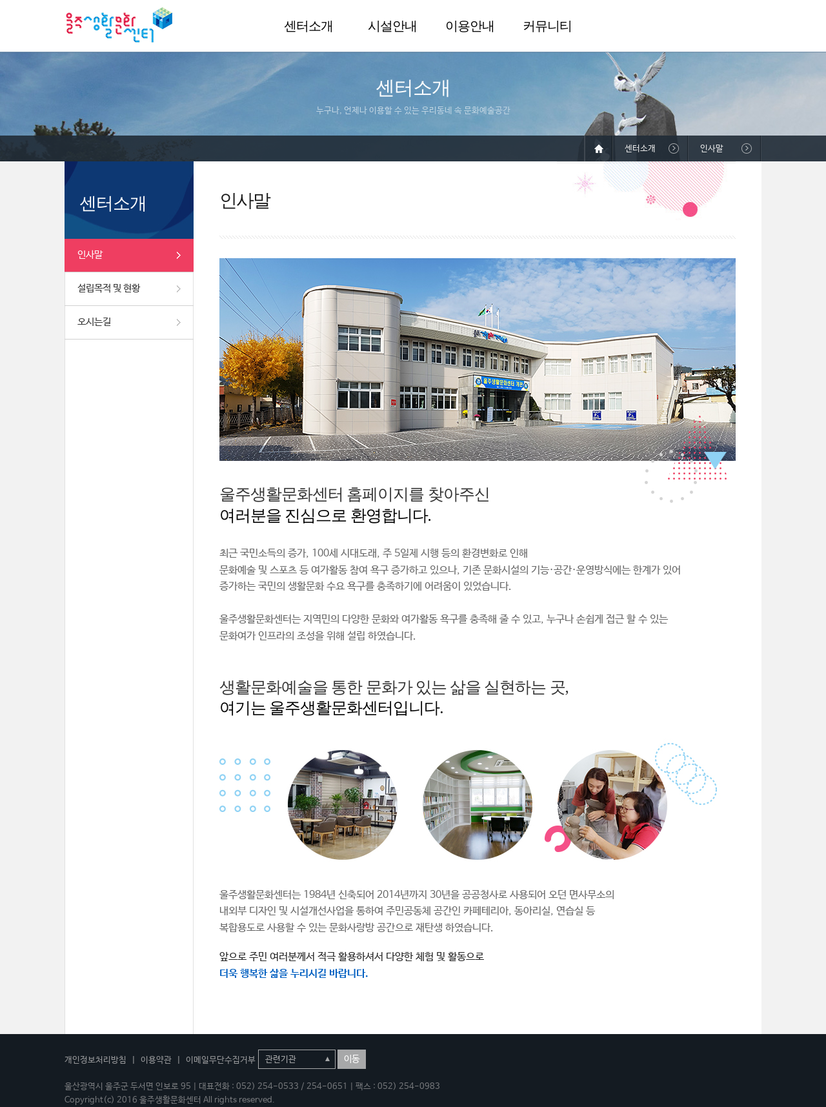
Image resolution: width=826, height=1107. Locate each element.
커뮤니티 (547, 26)
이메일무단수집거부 (221, 1060)
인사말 (90, 254)
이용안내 (469, 26)
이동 (351, 1059)
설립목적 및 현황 (108, 288)
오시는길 (94, 321)
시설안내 (392, 26)
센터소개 (308, 26)
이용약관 (156, 1060)
